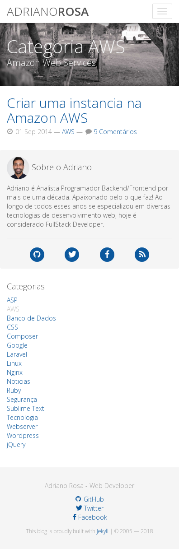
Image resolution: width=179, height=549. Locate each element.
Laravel (17, 354)
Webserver (22, 426)
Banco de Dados (31, 318)
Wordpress (23, 435)
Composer (22, 336)
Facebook (90, 517)
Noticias (18, 381)
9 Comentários (115, 131)
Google (17, 345)
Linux (14, 363)
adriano (48, 11)
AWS (68, 131)
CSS (12, 327)
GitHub (89, 499)
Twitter (90, 508)
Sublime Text (25, 408)
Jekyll (102, 531)
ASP (12, 300)
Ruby (14, 390)
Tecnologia (22, 417)
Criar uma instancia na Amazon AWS (74, 110)
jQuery (16, 444)
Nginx (15, 372)
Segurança (22, 399)
